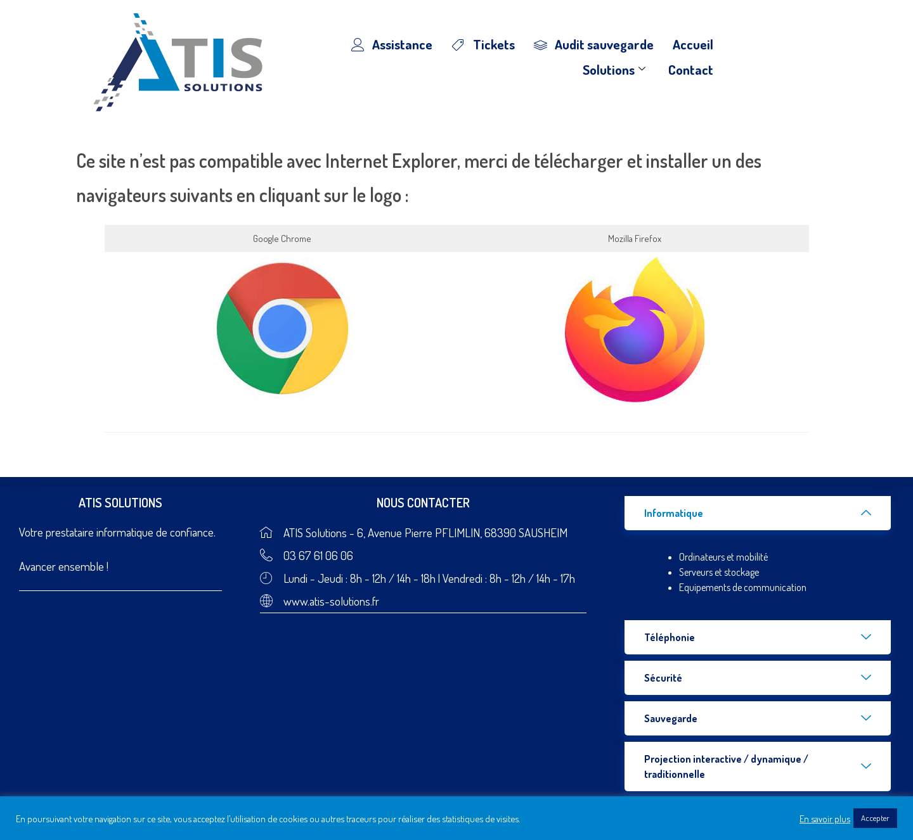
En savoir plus (825, 818)
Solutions (614, 69)
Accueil (693, 44)
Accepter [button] (875, 818)
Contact (690, 69)
